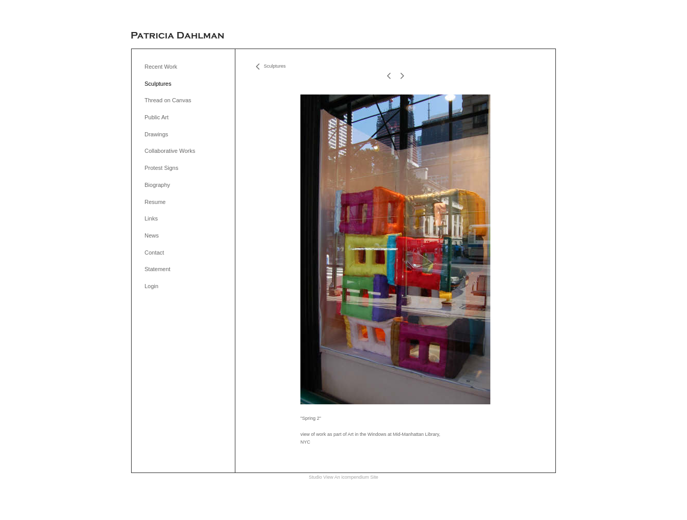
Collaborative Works (170, 151)
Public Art (156, 117)
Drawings (156, 134)
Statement (157, 269)
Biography (157, 185)
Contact (154, 252)
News (152, 235)
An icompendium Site (356, 477)
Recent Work (161, 67)
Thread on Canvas (168, 100)
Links (151, 218)
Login (151, 286)
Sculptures (158, 84)
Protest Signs (161, 168)
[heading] (177, 36)
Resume (155, 202)
